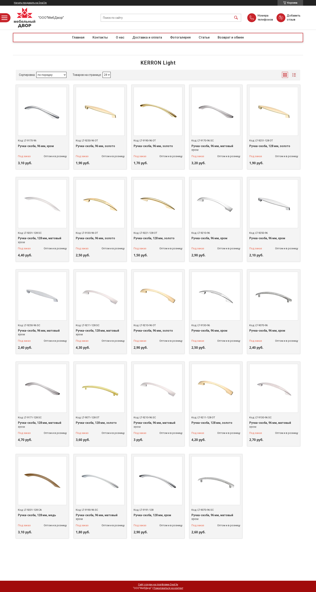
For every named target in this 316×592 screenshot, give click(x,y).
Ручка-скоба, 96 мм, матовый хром (212, 148)
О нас (120, 37)
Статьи (204, 37)
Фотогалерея (180, 37)
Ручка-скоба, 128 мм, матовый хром (39, 240)
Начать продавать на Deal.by (30, 2)
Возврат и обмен (231, 37)
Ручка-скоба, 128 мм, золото (269, 146)
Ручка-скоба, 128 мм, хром (152, 515)
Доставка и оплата (147, 37)
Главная (78, 37)
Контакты (100, 37)
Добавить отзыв (293, 17)
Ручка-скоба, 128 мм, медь (37, 515)
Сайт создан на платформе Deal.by (158, 584)
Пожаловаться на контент (168, 588)
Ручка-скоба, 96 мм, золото (95, 146)
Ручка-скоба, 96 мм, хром (36, 146)
